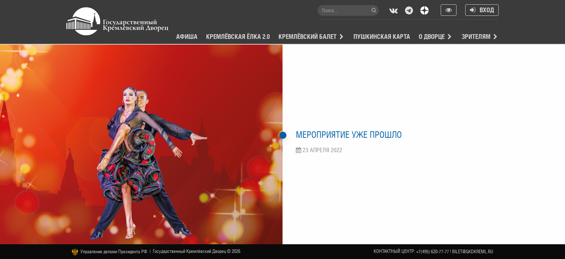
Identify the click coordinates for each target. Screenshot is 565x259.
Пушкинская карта (381, 36)
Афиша (186, 36)
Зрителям (476, 36)
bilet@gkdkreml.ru (472, 251)
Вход (482, 10)
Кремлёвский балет (308, 36)
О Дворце (432, 36)
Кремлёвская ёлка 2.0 (238, 36)
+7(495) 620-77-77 (432, 251)
